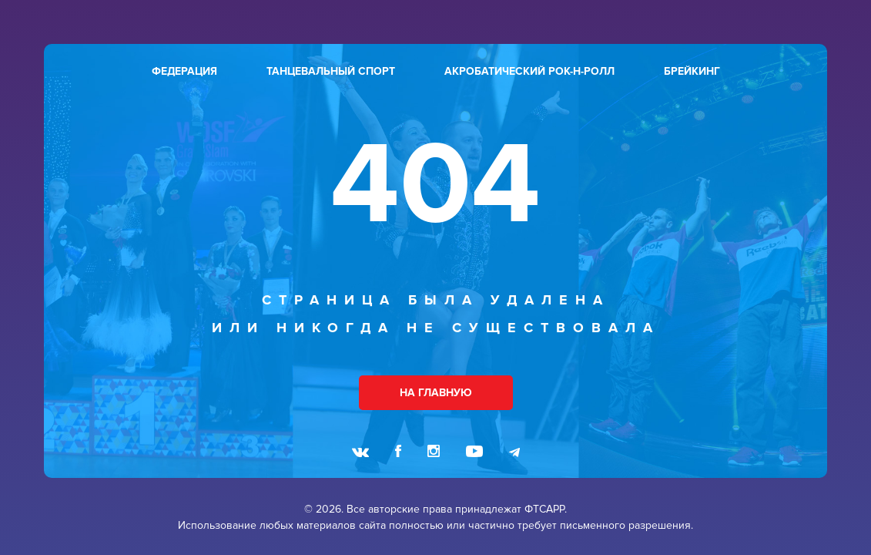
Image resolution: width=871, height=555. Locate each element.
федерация (184, 71)
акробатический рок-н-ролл (529, 71)
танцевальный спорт (330, 71)
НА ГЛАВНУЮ (436, 392)
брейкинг (692, 71)
